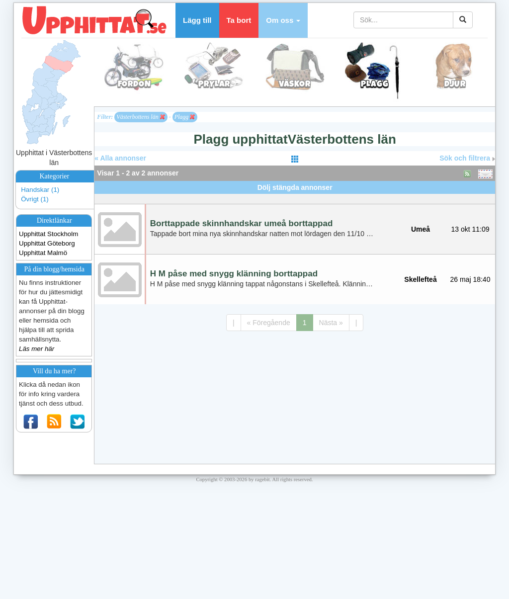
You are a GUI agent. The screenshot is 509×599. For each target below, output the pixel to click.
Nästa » (331, 323)
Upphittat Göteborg (47, 243)
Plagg (184, 116)
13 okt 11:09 (470, 229)
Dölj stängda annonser (295, 187)
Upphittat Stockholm (48, 234)
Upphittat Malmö (43, 253)
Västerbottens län (140, 116)
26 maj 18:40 (470, 279)
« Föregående (268, 323)
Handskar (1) (40, 189)
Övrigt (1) (35, 199)
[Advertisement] (294, 197)
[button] (283, 20)
